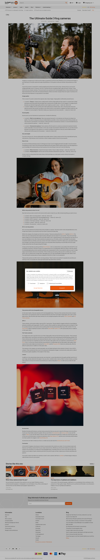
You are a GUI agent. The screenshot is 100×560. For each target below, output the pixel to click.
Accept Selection (38, 288)
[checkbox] (30, 283)
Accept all (62, 288)
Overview (70, 271)
